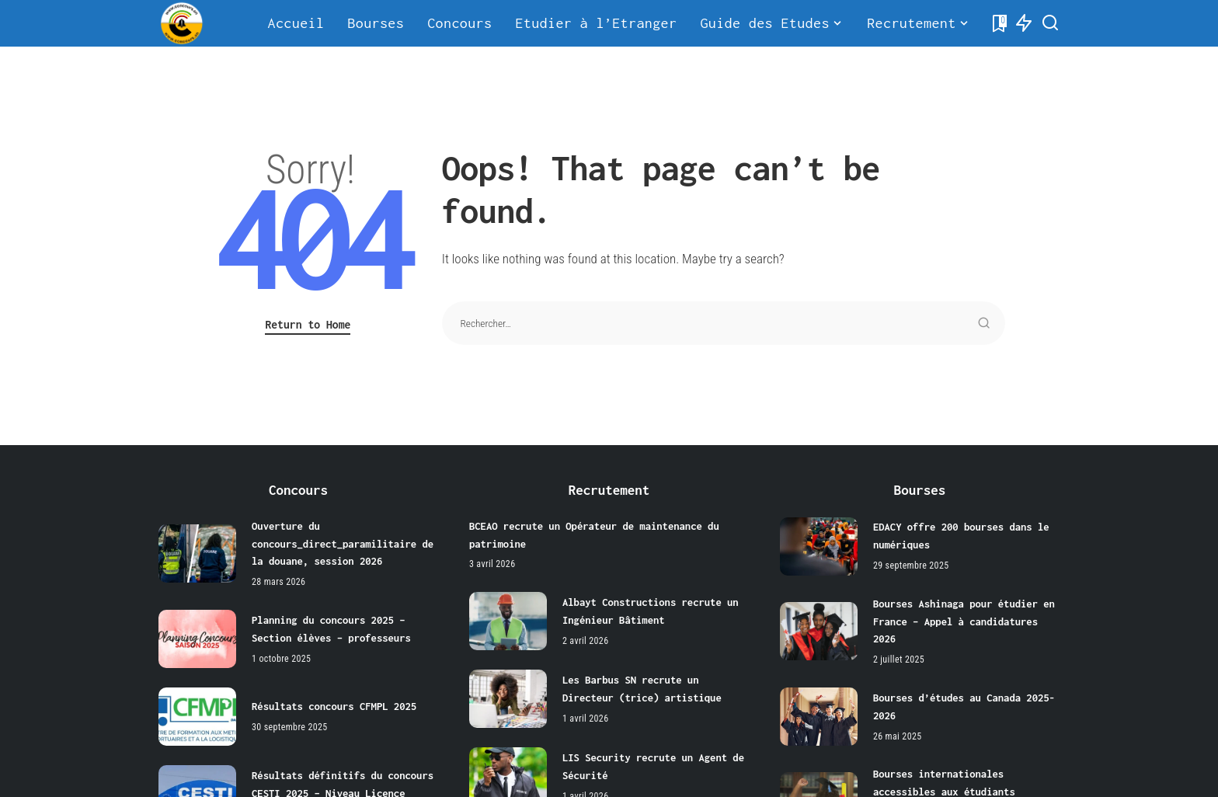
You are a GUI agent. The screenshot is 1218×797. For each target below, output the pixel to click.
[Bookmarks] (998, 23)
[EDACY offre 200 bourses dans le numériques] (819, 546)
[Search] (1050, 23)
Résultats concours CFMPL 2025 (335, 705)
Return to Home (307, 324)
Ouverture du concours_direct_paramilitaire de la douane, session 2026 (344, 543)
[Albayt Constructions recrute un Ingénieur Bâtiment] (508, 620)
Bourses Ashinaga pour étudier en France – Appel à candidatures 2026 (965, 621)
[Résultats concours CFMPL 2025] (197, 715)
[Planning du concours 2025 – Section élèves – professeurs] (197, 637)
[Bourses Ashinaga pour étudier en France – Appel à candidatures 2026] (819, 630)
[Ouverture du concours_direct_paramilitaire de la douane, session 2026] (197, 553)
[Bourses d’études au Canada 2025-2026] (819, 715)
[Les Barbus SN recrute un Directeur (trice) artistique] (508, 698)
